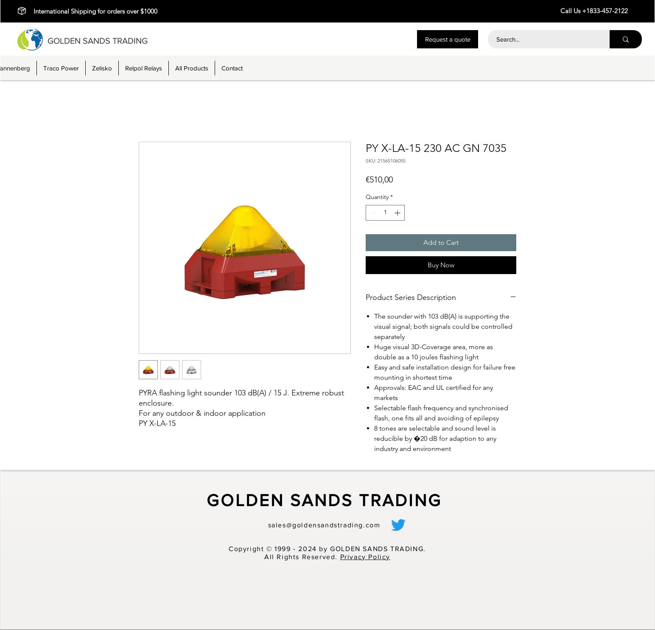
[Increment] (398, 212)
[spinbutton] (385, 212)
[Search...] (544, 39)
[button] (447, 39)
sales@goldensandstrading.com (324, 525)
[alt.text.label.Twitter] (398, 524)
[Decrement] (372, 212)
